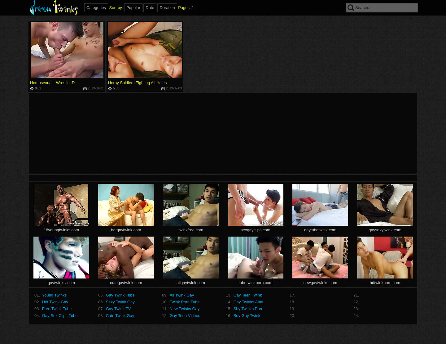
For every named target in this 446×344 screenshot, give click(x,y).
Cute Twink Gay (120, 315)
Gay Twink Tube (120, 295)
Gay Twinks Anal (248, 302)
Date (150, 7)
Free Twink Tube (57, 308)
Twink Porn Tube (185, 302)
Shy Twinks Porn (249, 308)
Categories (96, 7)
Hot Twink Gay (55, 302)
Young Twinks (54, 295)
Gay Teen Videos (185, 315)
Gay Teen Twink (248, 295)
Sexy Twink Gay (120, 302)
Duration (167, 7)
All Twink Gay (182, 295)
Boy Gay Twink (247, 315)
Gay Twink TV (118, 308)
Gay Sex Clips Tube (60, 315)
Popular (133, 7)
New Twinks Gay (185, 308)
